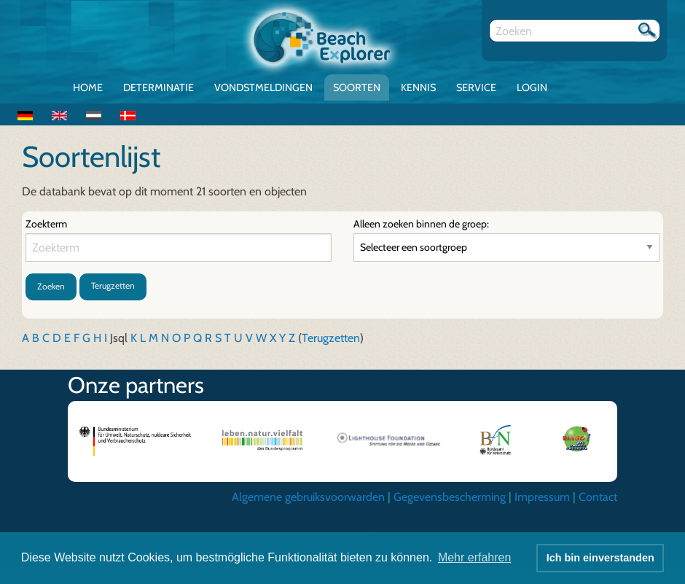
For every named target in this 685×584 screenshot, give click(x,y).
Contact (598, 497)
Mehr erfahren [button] (475, 557)
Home (88, 87)
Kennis (418, 87)
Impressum (542, 497)
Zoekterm (46, 223)
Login (532, 87)
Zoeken (51, 286)
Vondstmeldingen (263, 87)
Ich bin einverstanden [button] (600, 558)
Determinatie (158, 87)
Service (476, 87)
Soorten (356, 87)
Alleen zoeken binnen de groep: (421, 223)
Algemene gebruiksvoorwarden (308, 497)
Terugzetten (113, 285)
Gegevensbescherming (450, 497)
